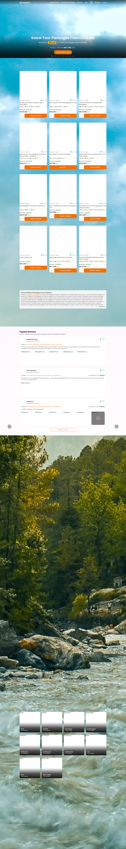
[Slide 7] (62, 847)
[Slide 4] (57, 847)
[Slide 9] (65, 847)
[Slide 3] (55, 847)
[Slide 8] (63, 847)
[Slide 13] (72, 847)
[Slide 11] (69, 847)
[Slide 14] (74, 847)
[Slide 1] (52, 847)
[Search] (91, 2)
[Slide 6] (60, 847)
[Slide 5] (58, 847)
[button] (9, 427)
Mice (86, 2)
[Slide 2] (53, 847)
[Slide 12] (70, 847)
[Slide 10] (67, 847)
